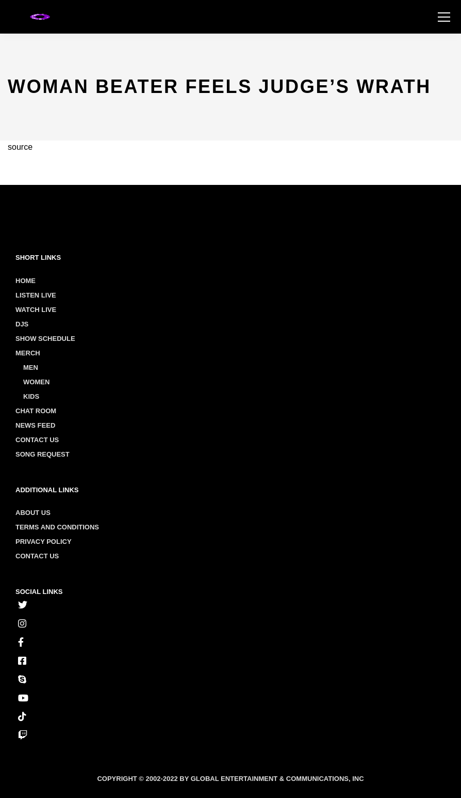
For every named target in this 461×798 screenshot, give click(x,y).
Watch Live (35, 310)
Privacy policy (43, 541)
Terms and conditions (57, 527)
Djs (21, 324)
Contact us (37, 556)
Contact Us (37, 440)
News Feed (35, 425)
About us (33, 513)
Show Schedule (45, 338)
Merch (27, 353)
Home (25, 281)
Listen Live (35, 295)
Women (36, 382)
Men (30, 367)
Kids (31, 396)
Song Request (42, 454)
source (20, 147)
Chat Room (35, 411)
